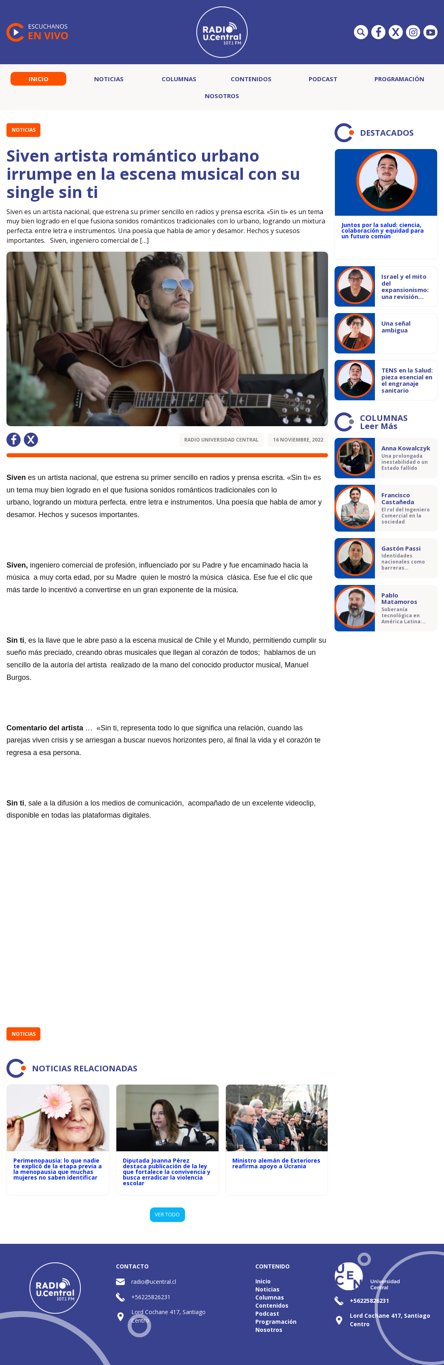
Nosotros (222, 96)
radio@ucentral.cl (153, 1281)
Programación (399, 79)
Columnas (179, 79)
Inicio (38, 79)
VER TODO (167, 1214)
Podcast (323, 79)
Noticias (109, 79)
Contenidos (251, 79)
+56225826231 (150, 1297)
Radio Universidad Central (221, 439)
